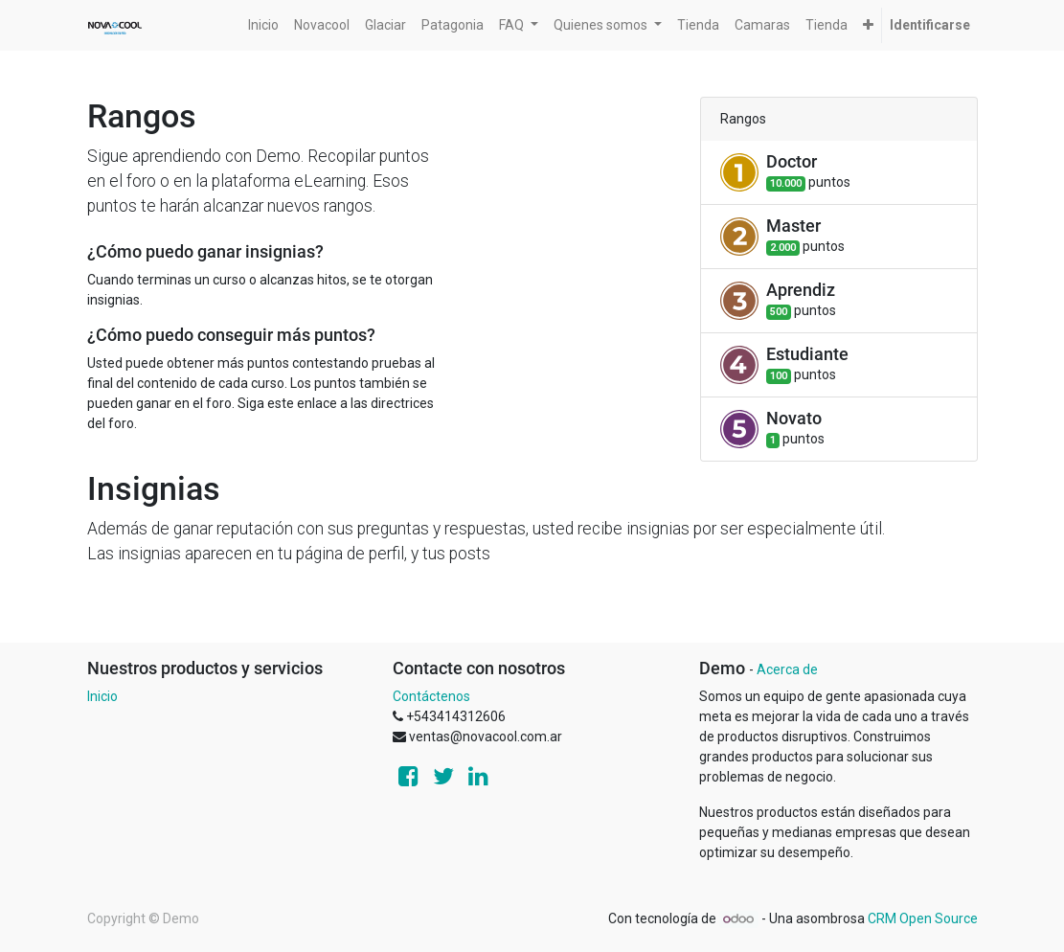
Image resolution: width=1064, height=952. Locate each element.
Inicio (102, 696)
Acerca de (787, 669)
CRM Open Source (923, 918)
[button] (868, 25)
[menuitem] (263, 25)
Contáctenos (431, 696)
